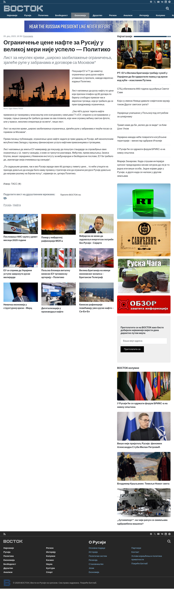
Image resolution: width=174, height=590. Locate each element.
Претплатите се (132, 349)
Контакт (135, 552)
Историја (93, 552)
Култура (50, 568)
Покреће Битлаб (139, 563)
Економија (80, 15)
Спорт (49, 572)
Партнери (136, 548)
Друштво (97, 15)
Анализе (128, 15)
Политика (43, 15)
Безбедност (61, 15)
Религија (93, 560)
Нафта (17, 205)
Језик (91, 568)
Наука (49, 564)
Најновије (12, 15)
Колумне (160, 15)
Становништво (96, 564)
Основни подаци (97, 548)
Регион (113, 15)
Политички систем (98, 556)
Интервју (144, 15)
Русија (27, 15)
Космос (50, 560)
